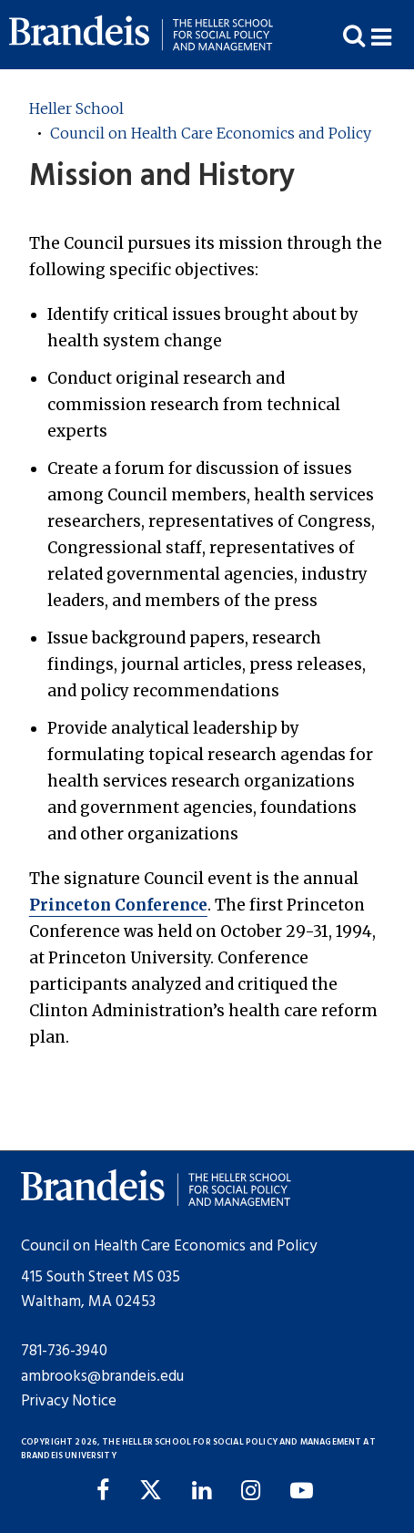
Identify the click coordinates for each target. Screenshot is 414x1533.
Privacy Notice (68, 1401)
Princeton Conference (118, 905)
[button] (392, 35)
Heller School (76, 108)
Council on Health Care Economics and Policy (210, 133)
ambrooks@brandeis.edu (102, 1376)
